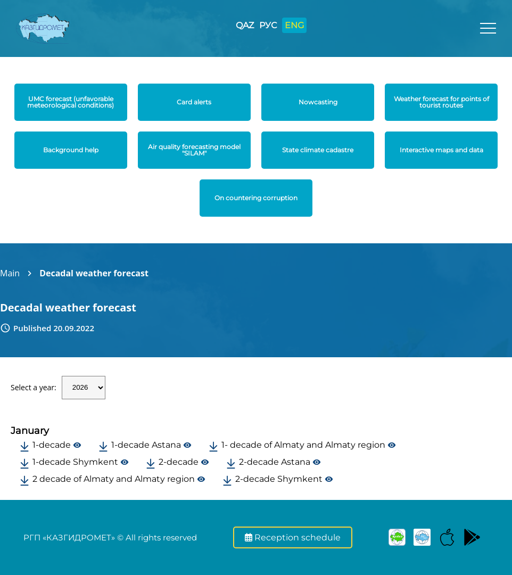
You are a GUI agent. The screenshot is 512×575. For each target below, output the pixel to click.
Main (10, 273)
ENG (294, 25)
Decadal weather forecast (93, 273)
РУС (268, 25)
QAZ (245, 25)
